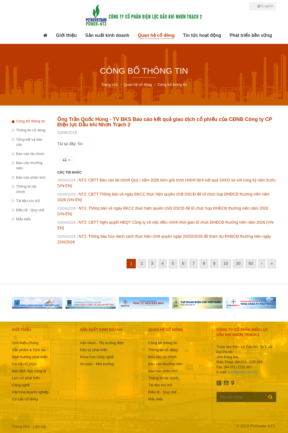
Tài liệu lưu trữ (28, 201)
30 (238, 263)
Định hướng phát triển (30, 357)
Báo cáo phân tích (31, 177)
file (80, 144)
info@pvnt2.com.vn (242, 372)
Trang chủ (21, 426)
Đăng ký (270, 396)
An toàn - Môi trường (97, 364)
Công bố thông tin (30, 121)
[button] (66, 35)
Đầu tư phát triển (93, 350)
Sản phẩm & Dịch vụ (28, 350)
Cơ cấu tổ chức (24, 364)
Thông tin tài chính (26, 189)
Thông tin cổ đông (31, 130)
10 (226, 263)
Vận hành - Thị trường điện (102, 343)
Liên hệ (39, 426)
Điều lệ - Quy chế (30, 210)
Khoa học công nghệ (97, 357)
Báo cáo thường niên (29, 165)
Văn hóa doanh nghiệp (30, 392)
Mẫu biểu (23, 219)
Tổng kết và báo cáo (29, 142)
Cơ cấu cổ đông (25, 399)
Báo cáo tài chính (30, 154)
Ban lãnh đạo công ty (29, 371)
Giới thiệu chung (25, 343)
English (265, 6)
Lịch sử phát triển (26, 378)
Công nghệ (21, 385)
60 (251, 263)
